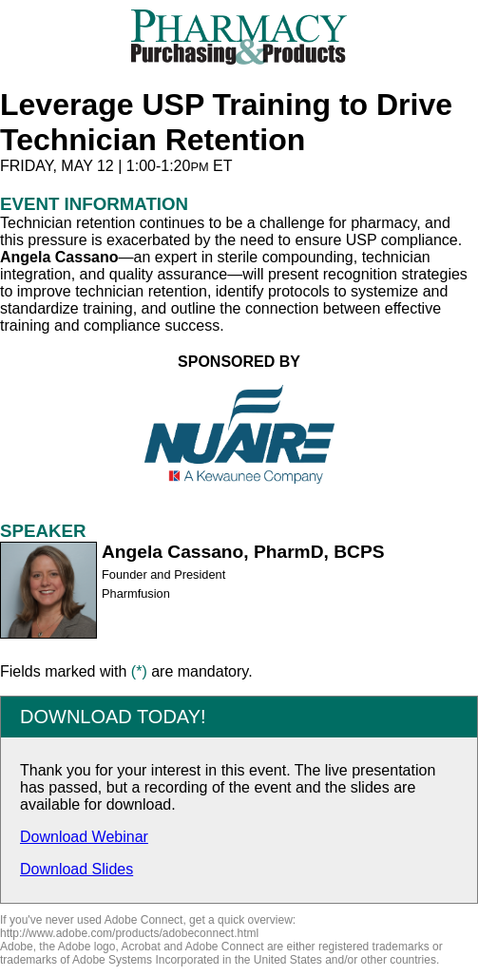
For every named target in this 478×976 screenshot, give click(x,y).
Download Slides (76, 869)
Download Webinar (84, 837)
